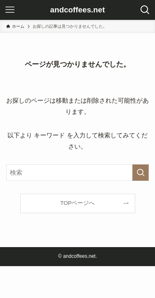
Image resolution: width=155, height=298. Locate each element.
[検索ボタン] (145, 10)
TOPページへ (77, 203)
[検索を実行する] (140, 172)
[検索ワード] (77, 172)
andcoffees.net (77, 10)
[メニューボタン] (10, 10)
